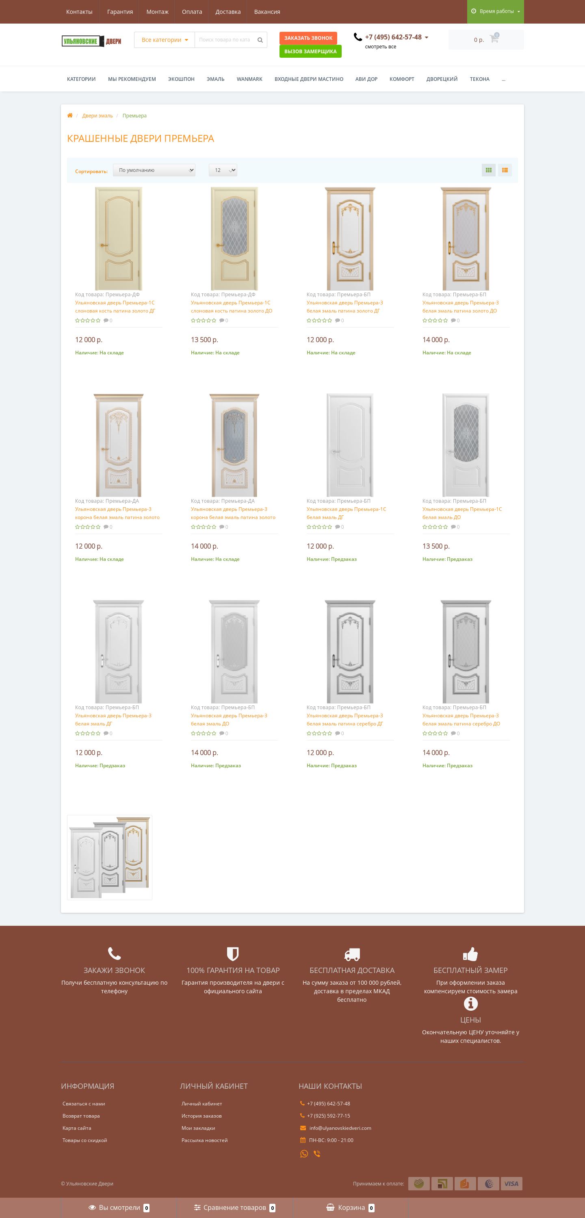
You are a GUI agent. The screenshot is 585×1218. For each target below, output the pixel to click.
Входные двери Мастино (309, 79)
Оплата (153, 11)
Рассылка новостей (205, 1140)
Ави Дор (366, 79)
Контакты (272, 11)
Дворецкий (442, 79)
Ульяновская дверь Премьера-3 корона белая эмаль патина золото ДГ (117, 517)
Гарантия (79, 11)
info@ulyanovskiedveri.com (335, 1128)
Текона (480, 79)
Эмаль (216, 79)
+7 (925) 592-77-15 (325, 1115)
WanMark (249, 79)
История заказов (202, 1115)
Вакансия (231, 11)
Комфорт (402, 79)
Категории (81, 79)
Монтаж (118, 11)
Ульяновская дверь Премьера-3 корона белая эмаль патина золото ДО (233, 517)
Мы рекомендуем (132, 79)
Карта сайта (77, 1128)
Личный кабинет (202, 1103)
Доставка (191, 11)
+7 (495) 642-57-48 (325, 1103)
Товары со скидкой (85, 1140)
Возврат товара (81, 1115)
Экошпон (181, 79)
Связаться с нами (84, 1103)
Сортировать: (91, 171)
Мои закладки (198, 1128)
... (503, 79)
